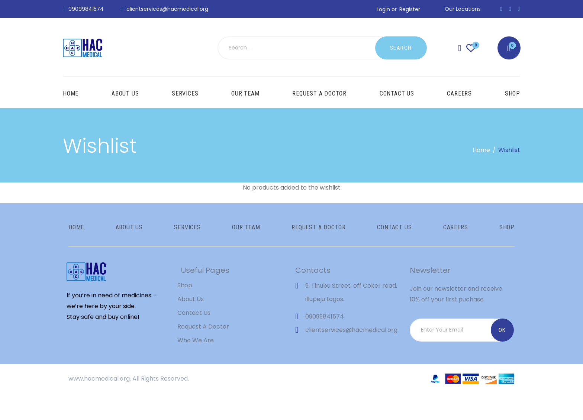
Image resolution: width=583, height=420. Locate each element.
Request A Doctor (203, 353)
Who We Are (195, 366)
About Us (190, 326)
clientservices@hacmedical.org (351, 356)
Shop (184, 312)
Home (481, 150)
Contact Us (193, 339)
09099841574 (324, 343)
